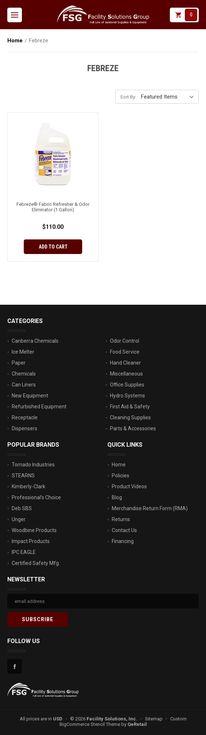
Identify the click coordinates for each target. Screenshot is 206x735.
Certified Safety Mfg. (36, 563)
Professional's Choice (36, 497)
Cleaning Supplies (130, 417)
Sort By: (128, 97)
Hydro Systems (127, 396)
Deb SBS (22, 508)
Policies (120, 475)
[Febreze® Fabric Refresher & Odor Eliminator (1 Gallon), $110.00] (53, 154)
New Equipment (30, 396)
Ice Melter (23, 352)
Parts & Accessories (133, 428)
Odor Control (124, 341)
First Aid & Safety (130, 406)
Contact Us (124, 530)
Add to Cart (53, 247)
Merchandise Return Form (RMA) (150, 508)
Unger (19, 519)
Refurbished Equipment (39, 406)
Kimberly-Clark (28, 486)
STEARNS (23, 475)
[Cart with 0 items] (184, 15)
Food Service (125, 352)
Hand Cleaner (125, 363)
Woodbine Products (34, 530)
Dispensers (24, 428)
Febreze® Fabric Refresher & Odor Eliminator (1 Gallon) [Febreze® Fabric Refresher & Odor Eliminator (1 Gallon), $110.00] (52, 206)
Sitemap (154, 718)
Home (119, 464)
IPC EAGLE (24, 552)
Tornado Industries (33, 464)
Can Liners (24, 385)
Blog (117, 497)
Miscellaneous (126, 374)
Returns (121, 519)
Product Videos (129, 486)
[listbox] (169, 96)
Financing (123, 541)
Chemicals (24, 374)
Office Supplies (127, 385)
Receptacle (25, 417)
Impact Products (31, 541)
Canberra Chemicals (35, 341)
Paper (19, 363)
